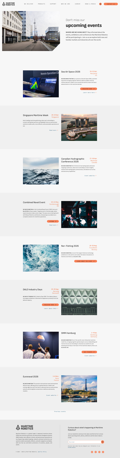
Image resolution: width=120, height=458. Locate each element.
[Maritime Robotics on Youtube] (103, 452)
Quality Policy (42, 451)
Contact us (111, 4)
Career (77, 4)
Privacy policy (71, 447)
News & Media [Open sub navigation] (90, 4)
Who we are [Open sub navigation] (65, 4)
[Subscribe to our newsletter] (102, 441)
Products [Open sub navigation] (41, 4)
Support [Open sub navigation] (53, 4)
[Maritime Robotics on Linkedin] (92, 452)
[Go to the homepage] (8, 4)
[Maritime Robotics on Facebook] (96, 452)
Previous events (60, 411)
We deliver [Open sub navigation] (28, 4)
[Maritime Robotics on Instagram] (99, 452)
